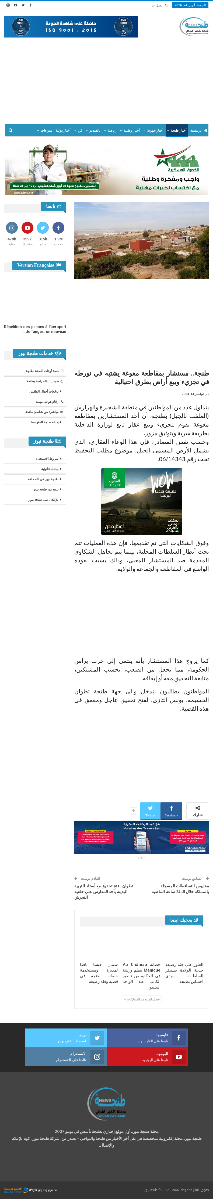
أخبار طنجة (178, 130)
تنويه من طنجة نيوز (45, 489)
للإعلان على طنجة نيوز (43, 500)
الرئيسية (198, 130)
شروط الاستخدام (47, 459)
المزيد (28, 130)
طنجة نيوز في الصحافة (43, 479)
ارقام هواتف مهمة (49, 402)
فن (80, 130)
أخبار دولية (63, 130)
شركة (21, 1190)
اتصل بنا (160, 5)
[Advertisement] (106, 78)
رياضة (112, 130)
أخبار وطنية (132, 130)
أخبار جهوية (155, 130)
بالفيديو (94, 130)
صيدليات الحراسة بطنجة (44, 381)
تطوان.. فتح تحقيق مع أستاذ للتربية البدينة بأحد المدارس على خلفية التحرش (103, 892)
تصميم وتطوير (47, 1190)
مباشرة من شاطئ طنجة (44, 412)
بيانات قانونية (49, 469)
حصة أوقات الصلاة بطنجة (44, 371)
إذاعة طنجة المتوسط (44, 422)
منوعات (46, 130)
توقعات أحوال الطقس (43, 391)
